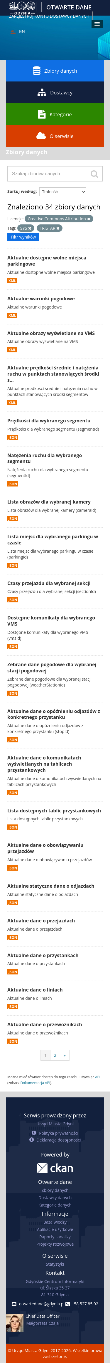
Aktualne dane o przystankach (43, 955)
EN (22, 31)
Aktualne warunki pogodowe (41, 298)
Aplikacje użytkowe (55, 1229)
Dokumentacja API (35, 1082)
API (97, 1076)
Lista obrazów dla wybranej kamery (49, 502)
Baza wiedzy (55, 1222)
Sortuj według (21, 191)
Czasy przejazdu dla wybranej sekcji (49, 583)
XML (12, 280)
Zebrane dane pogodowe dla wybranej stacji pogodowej (52, 667)
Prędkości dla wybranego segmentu (48, 420)
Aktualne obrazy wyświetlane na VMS (51, 333)
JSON (13, 437)
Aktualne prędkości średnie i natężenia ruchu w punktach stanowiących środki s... (53, 373)
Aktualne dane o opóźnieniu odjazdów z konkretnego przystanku (53, 714)
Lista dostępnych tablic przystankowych (54, 810)
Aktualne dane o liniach (35, 990)
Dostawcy (55, 92)
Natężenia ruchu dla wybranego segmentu (44, 458)
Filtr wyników (23, 237)
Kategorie (55, 114)
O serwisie (55, 135)
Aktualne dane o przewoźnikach (44, 1024)
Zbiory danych (55, 70)
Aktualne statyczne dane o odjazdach (50, 886)
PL (13, 31)
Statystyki (55, 1264)
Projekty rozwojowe (55, 1244)
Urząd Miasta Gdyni (55, 1124)
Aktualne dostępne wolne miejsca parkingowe (46, 260)
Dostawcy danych (55, 1197)
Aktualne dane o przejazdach (41, 920)
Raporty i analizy (55, 1236)
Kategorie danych (55, 1205)
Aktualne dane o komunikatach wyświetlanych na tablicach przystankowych (44, 763)
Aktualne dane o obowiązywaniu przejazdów (45, 848)
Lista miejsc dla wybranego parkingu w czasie (52, 539)
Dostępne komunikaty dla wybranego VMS (51, 620)
